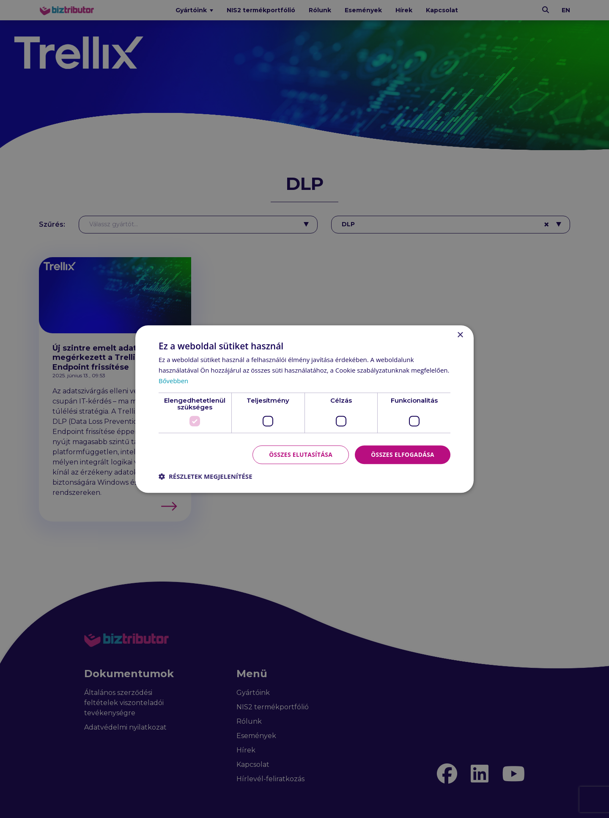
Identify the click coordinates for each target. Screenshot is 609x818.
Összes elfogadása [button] (402, 454)
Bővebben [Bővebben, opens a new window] (174, 380)
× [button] (460, 335)
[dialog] (304, 409)
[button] (205, 476)
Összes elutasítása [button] (299, 454)
